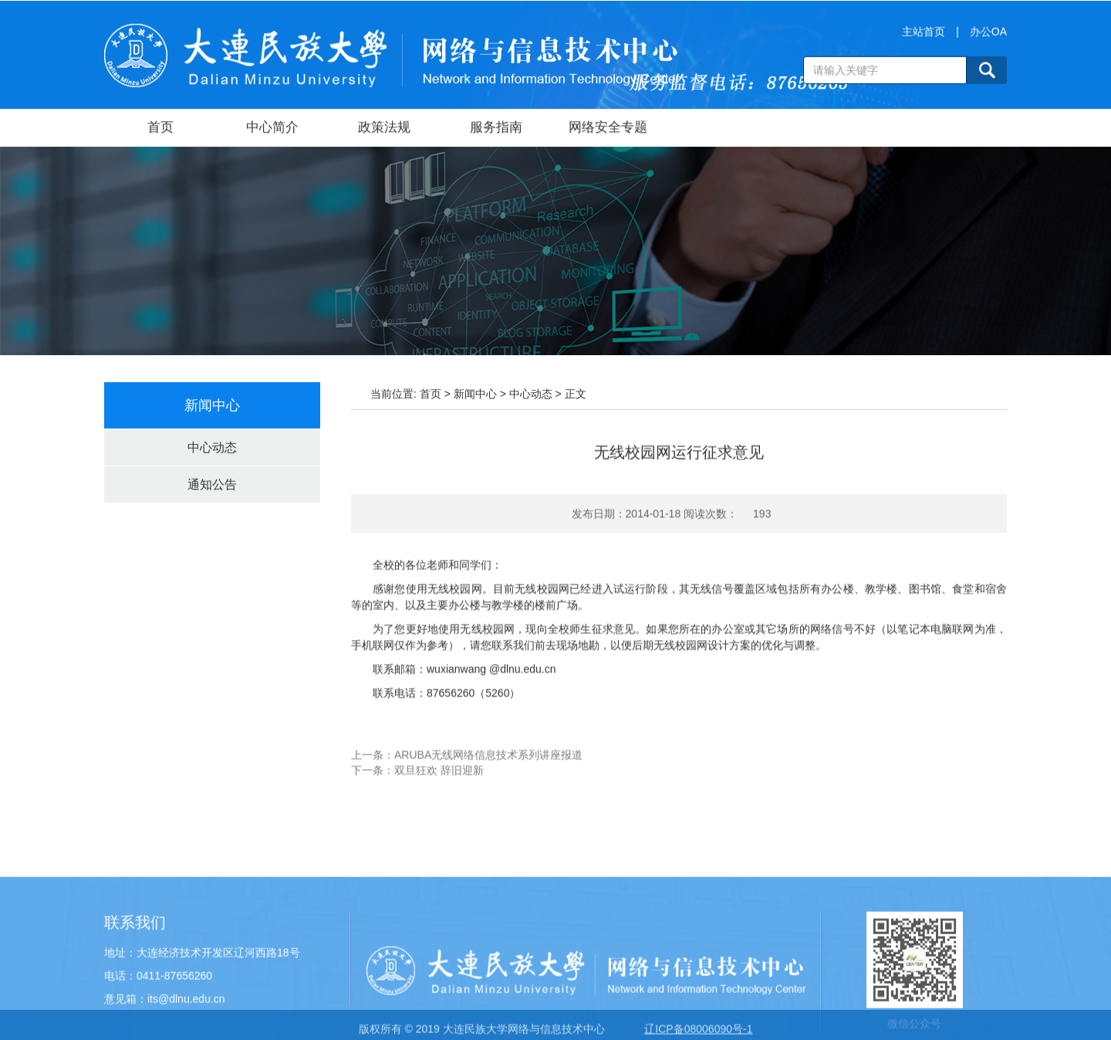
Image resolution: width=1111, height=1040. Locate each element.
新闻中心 (475, 394)
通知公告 (212, 484)
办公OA (988, 35)
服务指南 (496, 128)
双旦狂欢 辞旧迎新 (439, 781)
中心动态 (212, 447)
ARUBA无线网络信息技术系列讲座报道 (488, 766)
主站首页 (923, 35)
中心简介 (272, 128)
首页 (160, 128)
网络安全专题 (608, 128)
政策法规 (384, 128)
